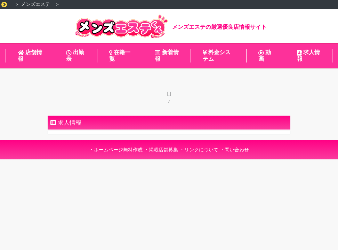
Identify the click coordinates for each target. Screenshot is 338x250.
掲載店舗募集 (163, 149)
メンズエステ (35, 4)
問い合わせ (237, 149)
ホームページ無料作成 (118, 149)
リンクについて (201, 149)
